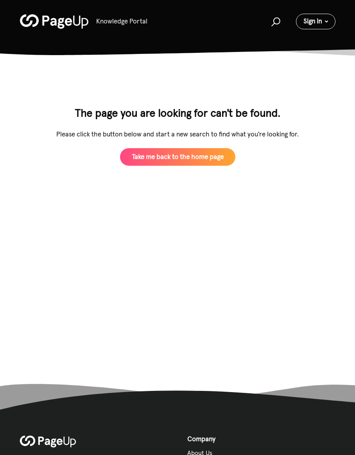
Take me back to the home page (178, 156)
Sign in (312, 21)
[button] (274, 21)
